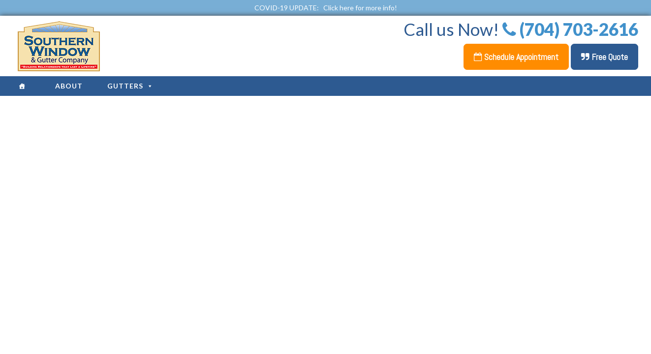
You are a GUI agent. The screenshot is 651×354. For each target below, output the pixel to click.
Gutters (130, 86)
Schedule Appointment (516, 56)
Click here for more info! (360, 7)
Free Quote (604, 56)
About (69, 86)
